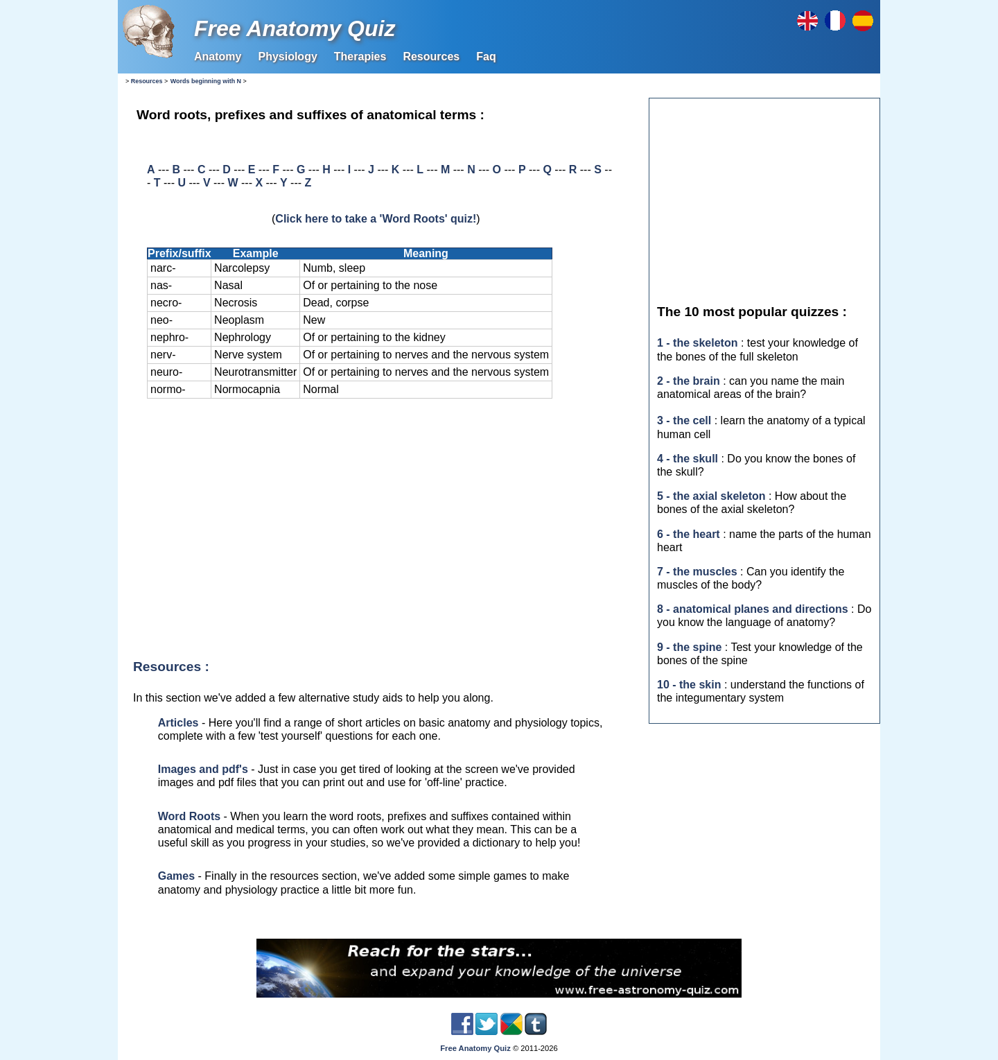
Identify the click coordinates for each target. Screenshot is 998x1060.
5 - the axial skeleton (711, 496)
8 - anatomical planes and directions (752, 609)
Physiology (287, 56)
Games (176, 876)
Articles (178, 723)
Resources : (171, 666)
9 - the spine (689, 647)
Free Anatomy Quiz (294, 28)
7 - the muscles (697, 571)
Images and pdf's (203, 769)
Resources (431, 56)
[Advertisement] (381, 529)
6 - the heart (688, 534)
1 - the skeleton (697, 343)
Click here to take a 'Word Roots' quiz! (375, 219)
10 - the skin (689, 684)
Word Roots (189, 816)
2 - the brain (688, 381)
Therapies (360, 56)
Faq (486, 56)
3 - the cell (684, 420)
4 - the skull (687, 458)
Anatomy (217, 56)
